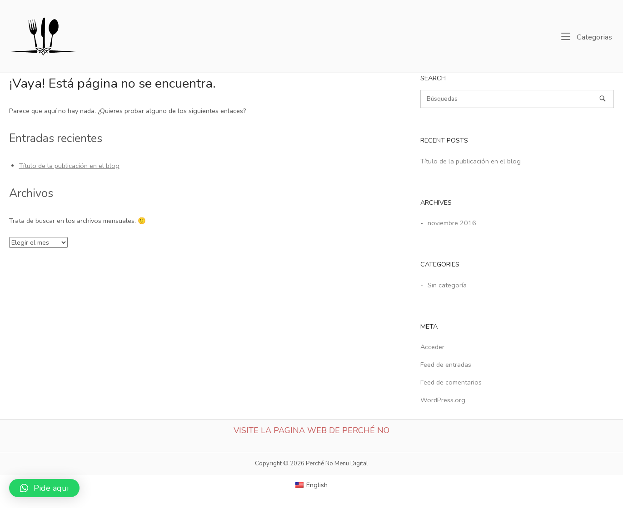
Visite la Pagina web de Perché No (311, 430)
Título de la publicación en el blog (69, 165)
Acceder (432, 346)
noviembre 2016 (452, 222)
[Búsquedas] (602, 98)
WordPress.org (442, 399)
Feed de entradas (445, 364)
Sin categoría (447, 285)
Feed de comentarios (451, 382)
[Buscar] (517, 99)
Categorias (586, 36)
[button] (44, 488)
